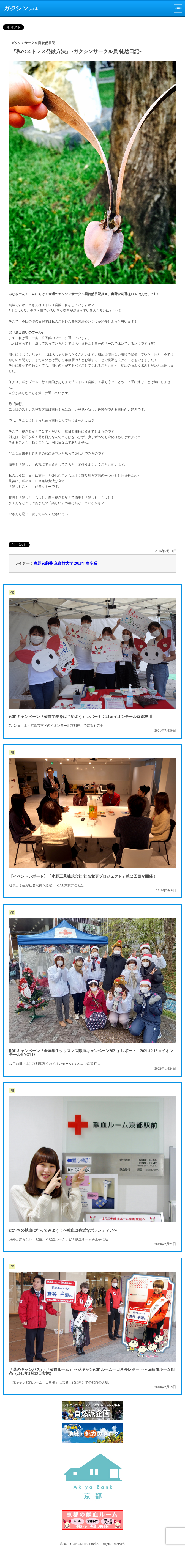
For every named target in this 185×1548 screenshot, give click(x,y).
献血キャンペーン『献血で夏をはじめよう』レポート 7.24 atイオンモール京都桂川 (80, 717)
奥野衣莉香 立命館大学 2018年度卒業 (65, 563)
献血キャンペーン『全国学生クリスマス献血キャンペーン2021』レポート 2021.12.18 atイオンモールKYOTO (91, 1053)
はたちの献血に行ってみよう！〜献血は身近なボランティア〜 (63, 1230)
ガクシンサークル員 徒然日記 (33, 43)
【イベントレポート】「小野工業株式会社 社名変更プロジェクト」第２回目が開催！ (83, 876)
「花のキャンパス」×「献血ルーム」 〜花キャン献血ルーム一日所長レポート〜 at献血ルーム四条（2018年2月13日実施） (92, 1372)
